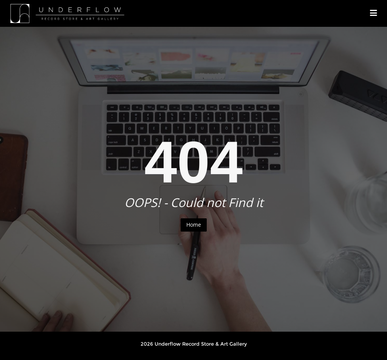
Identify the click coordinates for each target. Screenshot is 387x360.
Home (193, 224)
